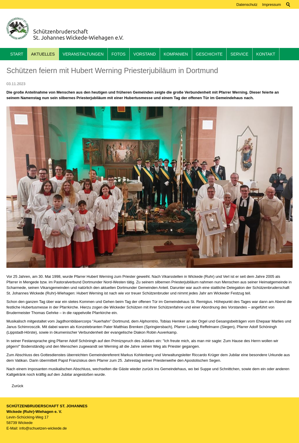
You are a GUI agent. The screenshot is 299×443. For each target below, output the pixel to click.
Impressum (271, 4)
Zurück (17, 386)
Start (16, 54)
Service (239, 54)
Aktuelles (43, 54)
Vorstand (144, 54)
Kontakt (265, 54)
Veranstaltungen (83, 54)
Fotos (119, 54)
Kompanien (176, 54)
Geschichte (209, 54)
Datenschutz (246, 4)
